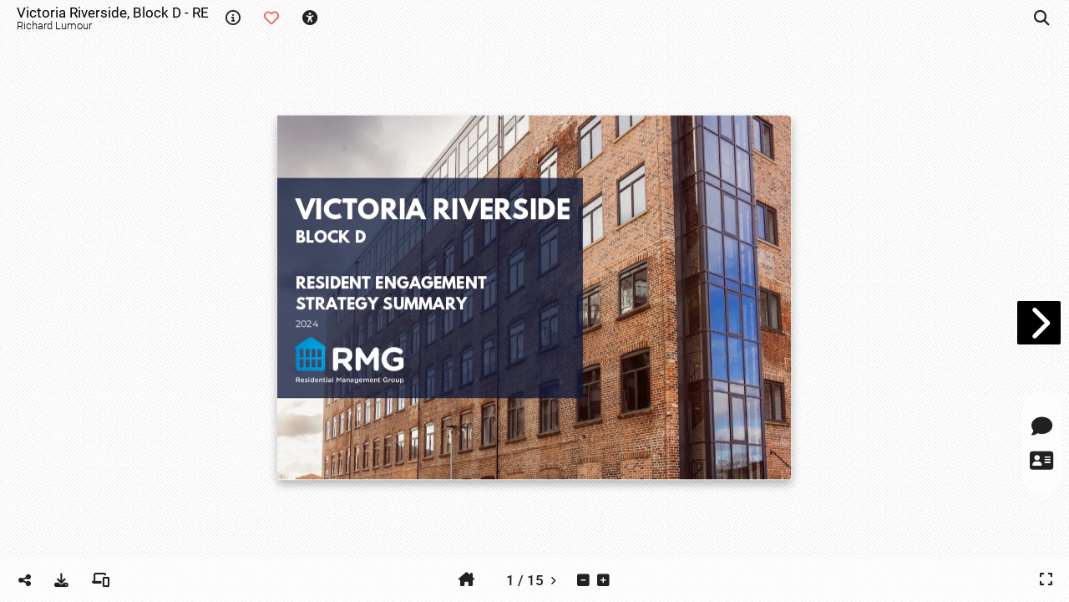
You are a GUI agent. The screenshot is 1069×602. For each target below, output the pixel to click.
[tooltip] (233, 18)
